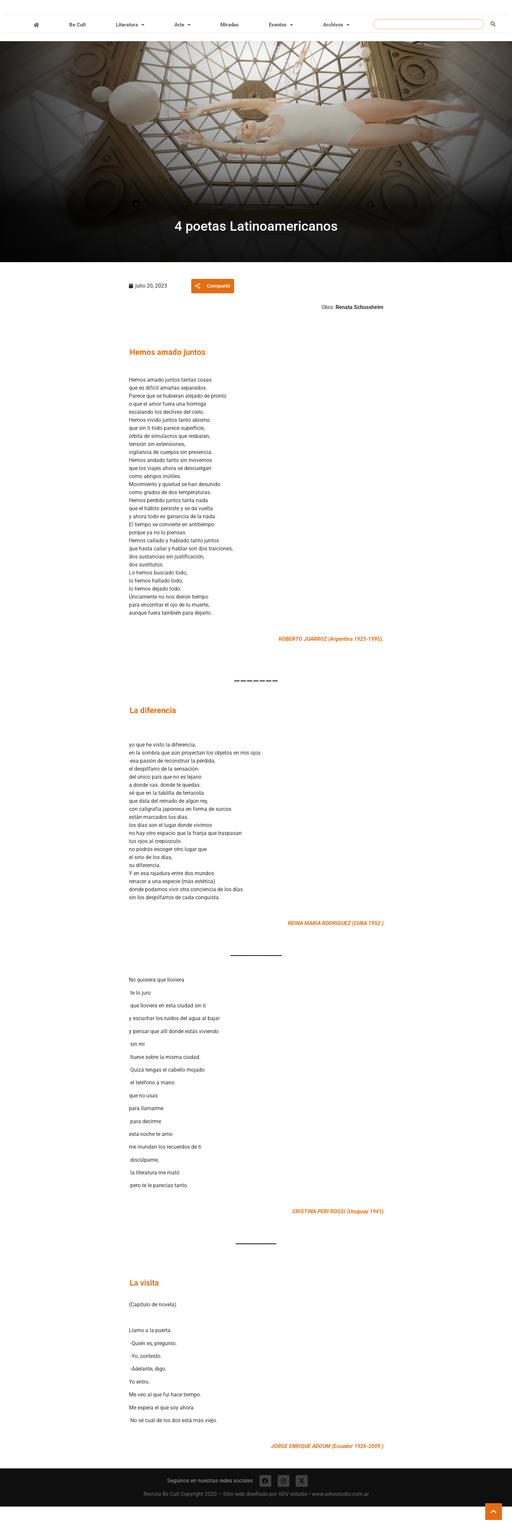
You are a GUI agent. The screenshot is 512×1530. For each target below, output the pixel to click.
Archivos (336, 47)
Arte (182, 47)
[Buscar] (493, 46)
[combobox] (428, 46)
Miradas (229, 47)
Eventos (281, 47)
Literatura (130, 47)
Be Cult (77, 47)
